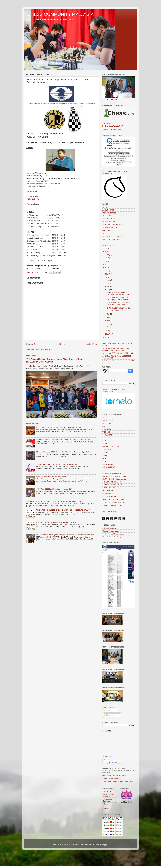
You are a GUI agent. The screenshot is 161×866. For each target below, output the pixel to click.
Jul (108, 314)
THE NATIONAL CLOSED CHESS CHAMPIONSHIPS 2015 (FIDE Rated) (63, 510)
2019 (107, 258)
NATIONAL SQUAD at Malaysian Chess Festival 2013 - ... (119, 309)
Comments (109, 715)
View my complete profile (111, 129)
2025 (107, 248)
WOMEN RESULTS (109, 227)
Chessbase (106, 494)
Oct (108, 283)
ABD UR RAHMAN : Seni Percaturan (115, 485)
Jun (108, 317)
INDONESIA (106, 429)
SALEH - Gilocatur (109, 497)
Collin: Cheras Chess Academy (113, 534)
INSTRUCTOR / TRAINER (112, 236)
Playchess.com (108, 791)
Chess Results (32, 191)
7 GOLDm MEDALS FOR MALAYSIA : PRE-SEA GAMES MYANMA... (120, 304)
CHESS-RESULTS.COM (111, 239)
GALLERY (106, 230)
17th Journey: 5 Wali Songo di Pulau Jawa (117, 781)
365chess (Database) (106, 805)
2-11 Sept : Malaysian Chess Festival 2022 (118, 361)
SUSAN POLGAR (108, 488)
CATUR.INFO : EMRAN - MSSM (114, 476)
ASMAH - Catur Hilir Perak (112, 505)
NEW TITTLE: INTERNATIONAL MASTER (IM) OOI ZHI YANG (59, 427)
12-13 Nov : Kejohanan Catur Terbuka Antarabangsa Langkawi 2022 (116, 349)
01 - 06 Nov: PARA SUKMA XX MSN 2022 (117, 353)
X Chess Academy (109, 528)
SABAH (105, 455)
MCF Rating (106, 423)
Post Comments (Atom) (44, 349)
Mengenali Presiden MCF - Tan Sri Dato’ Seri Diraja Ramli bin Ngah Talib (62, 452)
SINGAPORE (107, 435)
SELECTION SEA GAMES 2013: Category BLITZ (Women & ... (119, 299)
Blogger (104, 845)
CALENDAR (106, 216)
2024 (107, 251)
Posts (107, 711)
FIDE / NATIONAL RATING (112, 224)
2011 (107, 334)
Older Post (91, 344)
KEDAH (105, 452)
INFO (104, 233)
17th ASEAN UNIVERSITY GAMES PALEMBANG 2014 (56, 464)
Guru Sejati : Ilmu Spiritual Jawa (114, 775)
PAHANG (105, 441)
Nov (108, 280)
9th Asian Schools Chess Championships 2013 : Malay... (119, 293)
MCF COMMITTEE (109, 213)
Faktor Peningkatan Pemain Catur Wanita (51, 477)
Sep (108, 286)
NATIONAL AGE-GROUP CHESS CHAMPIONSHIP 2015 (57, 522)
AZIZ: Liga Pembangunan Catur (114, 502)
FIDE (104, 417)
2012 (107, 331)
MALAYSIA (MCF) (109, 420)
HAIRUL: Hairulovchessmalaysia (114, 479)
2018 (107, 261)
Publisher (105, 809)
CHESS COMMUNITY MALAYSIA (61, 14)
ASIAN (104, 426)
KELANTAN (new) (109, 438)
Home (62, 344)
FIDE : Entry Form (33, 199)
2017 (107, 264)
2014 (107, 274)
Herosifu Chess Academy (111, 537)
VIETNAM (106, 432)
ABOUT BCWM (108, 210)
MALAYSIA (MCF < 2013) (111, 447)
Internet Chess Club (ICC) (107, 795)
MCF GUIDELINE (108, 222)
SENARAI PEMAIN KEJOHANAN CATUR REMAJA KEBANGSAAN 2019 (63, 440)
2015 (107, 271)
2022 (107, 255)
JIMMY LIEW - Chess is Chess (113, 499)
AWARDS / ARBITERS (110, 219)
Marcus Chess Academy (111, 531)
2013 (107, 277)
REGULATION (32, 196)
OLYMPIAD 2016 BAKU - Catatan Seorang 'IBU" (54, 489)
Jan (108, 327)
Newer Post (32, 344)
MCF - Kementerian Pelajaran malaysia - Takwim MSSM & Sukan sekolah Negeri (65, 535)
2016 (107, 267)
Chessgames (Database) (107, 800)
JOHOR (105, 458)
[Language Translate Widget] (114, 760)
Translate (117, 763)
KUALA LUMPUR (108, 467)
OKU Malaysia (107, 491)
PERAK (105, 461)
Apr (108, 324)
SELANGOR (107, 449)
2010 (107, 337)
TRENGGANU (107, 464)
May (108, 320)
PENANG (105, 444)
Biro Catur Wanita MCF (114, 126)
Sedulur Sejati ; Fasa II (110, 778)
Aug (108, 289)
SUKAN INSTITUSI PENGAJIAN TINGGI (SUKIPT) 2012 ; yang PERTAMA (53, 501)
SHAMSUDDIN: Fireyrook (111, 482)
